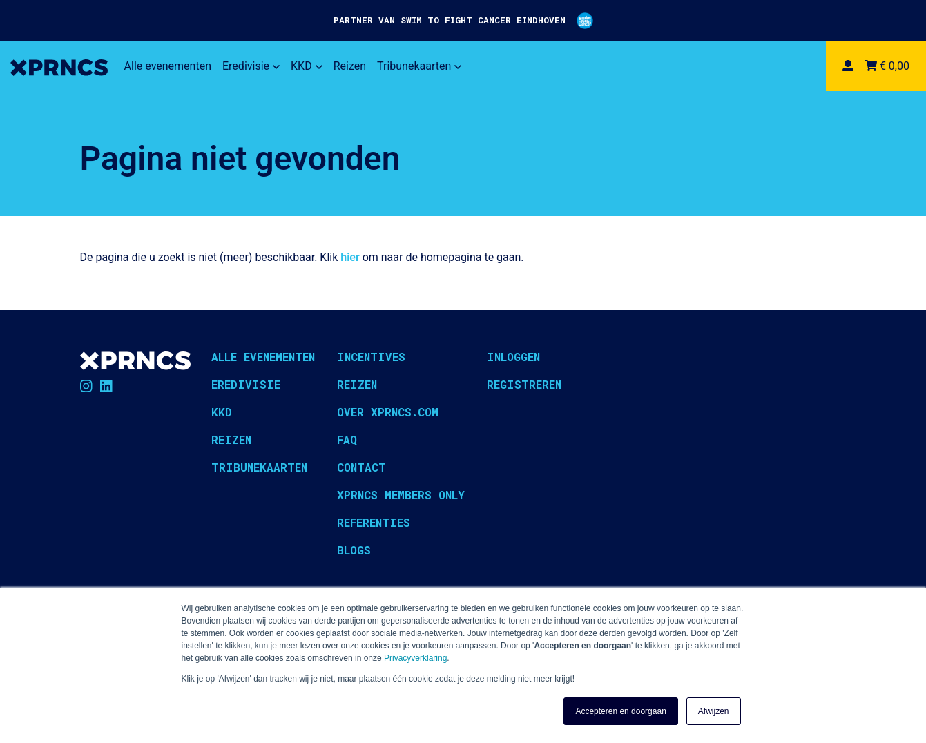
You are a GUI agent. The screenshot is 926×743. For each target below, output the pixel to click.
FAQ (347, 439)
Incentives (371, 356)
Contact (361, 467)
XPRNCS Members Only (401, 495)
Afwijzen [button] (713, 711)
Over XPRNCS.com (387, 412)
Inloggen (513, 356)
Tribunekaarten (419, 66)
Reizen (350, 66)
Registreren (524, 384)
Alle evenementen (167, 66)
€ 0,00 (887, 66)
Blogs (354, 550)
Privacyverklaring (415, 658)
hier (349, 257)
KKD (306, 66)
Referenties (373, 522)
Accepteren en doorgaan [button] (620, 711)
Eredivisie (251, 66)
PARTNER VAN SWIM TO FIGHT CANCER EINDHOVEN (463, 20)
